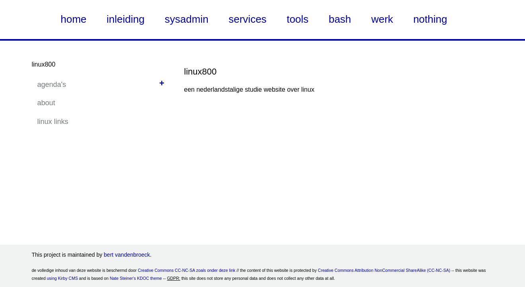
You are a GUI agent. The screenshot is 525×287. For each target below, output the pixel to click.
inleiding (125, 19)
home (73, 19)
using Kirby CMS (62, 278)
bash (340, 19)
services (247, 19)
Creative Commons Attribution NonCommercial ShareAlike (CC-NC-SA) (384, 270)
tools (297, 19)
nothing (430, 19)
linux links (52, 122)
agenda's (51, 84)
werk (382, 19)
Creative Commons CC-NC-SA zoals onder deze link (186, 270)
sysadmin (187, 19)
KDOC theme (149, 278)
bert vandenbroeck (127, 255)
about (46, 103)
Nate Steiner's (123, 278)
